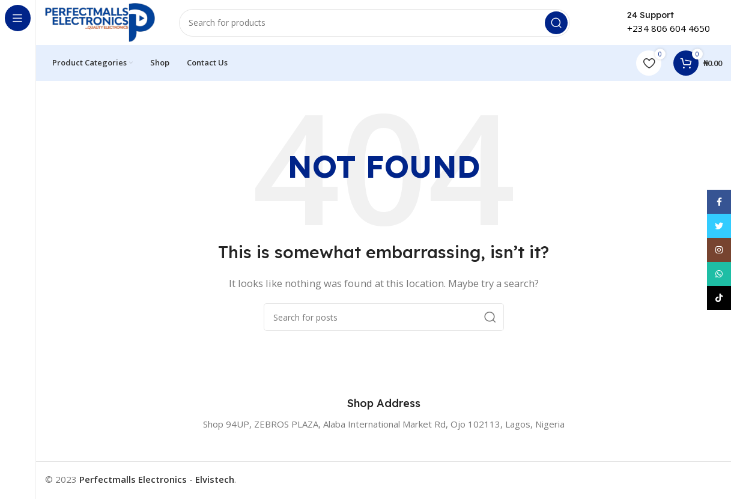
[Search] (378, 24)
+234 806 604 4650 (668, 30)
